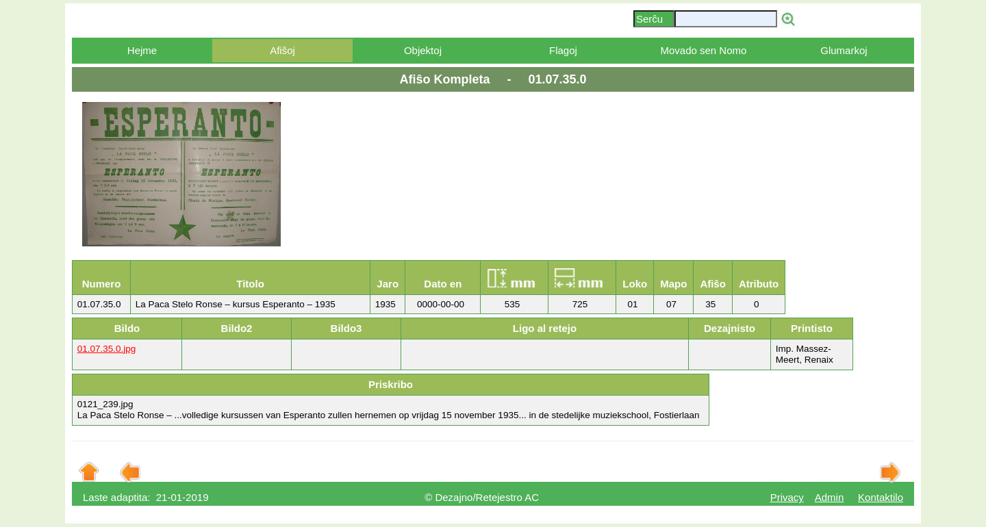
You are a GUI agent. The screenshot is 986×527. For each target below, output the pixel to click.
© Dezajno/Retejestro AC (482, 497)
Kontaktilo (880, 497)
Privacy (787, 497)
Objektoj (423, 50)
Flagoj (563, 50)
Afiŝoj (282, 50)
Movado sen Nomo (703, 50)
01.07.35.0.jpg (106, 349)
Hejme (142, 50)
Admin (829, 497)
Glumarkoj (843, 50)
